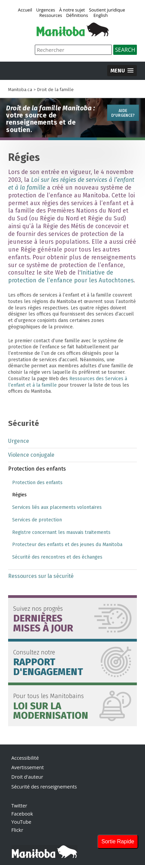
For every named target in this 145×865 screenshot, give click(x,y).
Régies (19, 495)
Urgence (18, 441)
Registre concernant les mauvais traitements (61, 532)
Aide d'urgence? (123, 113)
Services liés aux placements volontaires (57, 507)
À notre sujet (72, 10)
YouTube (21, 822)
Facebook (22, 813)
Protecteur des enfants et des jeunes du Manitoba (67, 544)
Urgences (45, 10)
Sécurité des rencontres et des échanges (57, 557)
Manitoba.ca (20, 89)
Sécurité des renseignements (44, 786)
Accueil (25, 10)
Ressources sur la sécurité (41, 576)
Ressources (50, 15)
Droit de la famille (55, 89)
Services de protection (37, 520)
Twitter (19, 805)
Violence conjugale (31, 455)
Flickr (17, 830)
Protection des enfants (37, 469)
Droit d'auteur (27, 777)
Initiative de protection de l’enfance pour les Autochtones (71, 276)
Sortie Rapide (117, 841)
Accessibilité (25, 758)
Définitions (77, 15)
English (100, 15)
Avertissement (27, 767)
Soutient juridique (107, 10)
